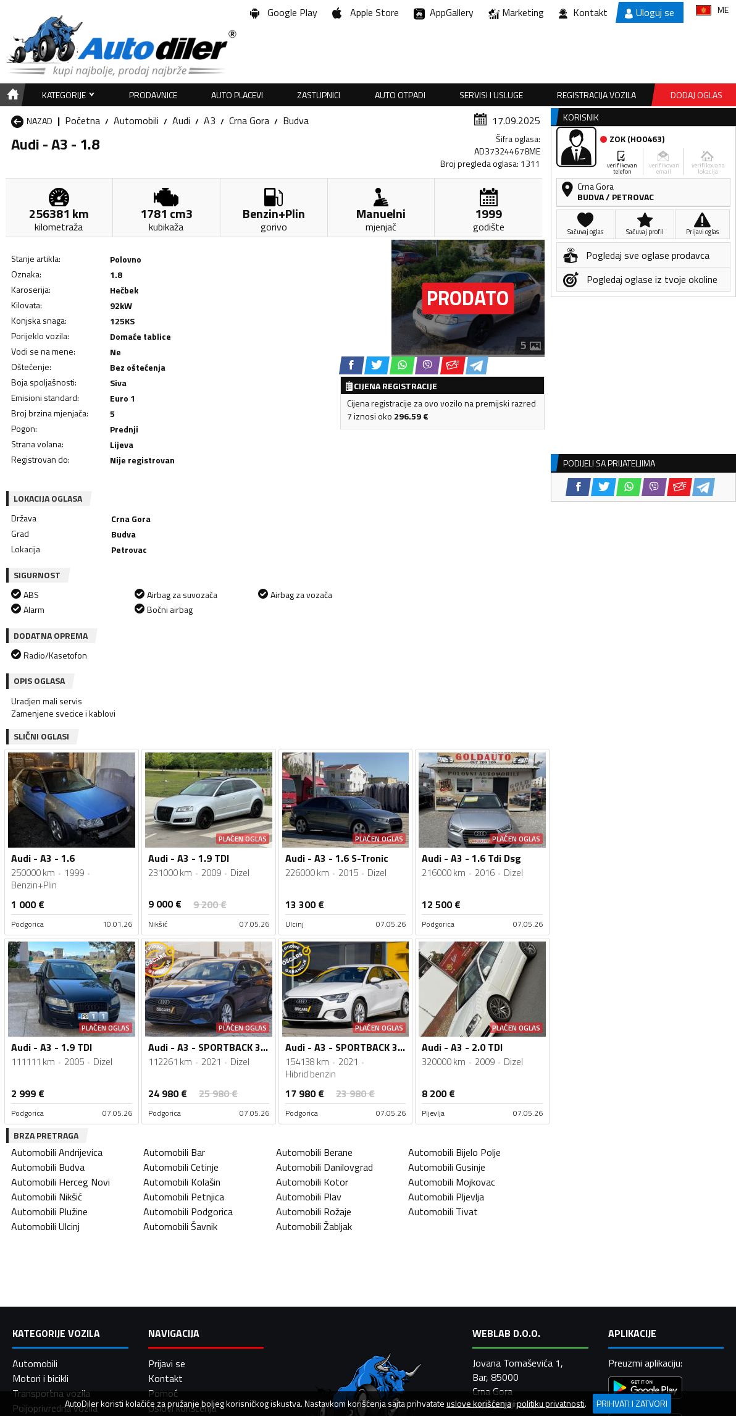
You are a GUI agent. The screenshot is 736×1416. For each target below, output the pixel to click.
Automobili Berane (314, 1152)
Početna (82, 120)
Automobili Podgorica (188, 1211)
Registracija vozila (596, 94)
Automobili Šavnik (180, 1226)
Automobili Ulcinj (45, 1226)
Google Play (283, 12)
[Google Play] (645, 1389)
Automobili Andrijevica (56, 1152)
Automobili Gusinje (446, 1167)
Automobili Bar (174, 1152)
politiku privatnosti (551, 1403)
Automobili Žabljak (314, 1226)
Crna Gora (249, 120)
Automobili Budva (48, 1167)
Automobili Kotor (312, 1181)
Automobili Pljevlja (446, 1196)
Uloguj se (649, 12)
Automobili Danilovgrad (324, 1167)
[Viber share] (427, 365)
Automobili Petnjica (183, 1196)
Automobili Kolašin (181, 1181)
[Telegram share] (477, 365)
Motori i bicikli (40, 1378)
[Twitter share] (377, 365)
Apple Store (365, 12)
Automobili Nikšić (46, 1196)
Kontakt (583, 12)
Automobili (136, 120)
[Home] (11, 94)
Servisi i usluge (491, 94)
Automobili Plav (308, 1196)
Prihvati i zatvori (631, 1403)
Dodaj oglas (696, 94)
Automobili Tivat (443, 1211)
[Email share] (453, 365)
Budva (296, 120)
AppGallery (444, 12)
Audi (181, 120)
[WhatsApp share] (402, 365)
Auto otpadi (400, 94)
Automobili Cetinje (181, 1167)
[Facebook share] (351, 365)
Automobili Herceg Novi (60, 1181)
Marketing (516, 12)
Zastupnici (318, 94)
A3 (209, 120)
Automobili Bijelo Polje (454, 1152)
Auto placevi (237, 94)
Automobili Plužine (49, 1211)
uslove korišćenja (478, 1403)
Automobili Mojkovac (451, 1181)
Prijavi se (166, 1363)
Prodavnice (153, 94)
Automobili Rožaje (313, 1211)
